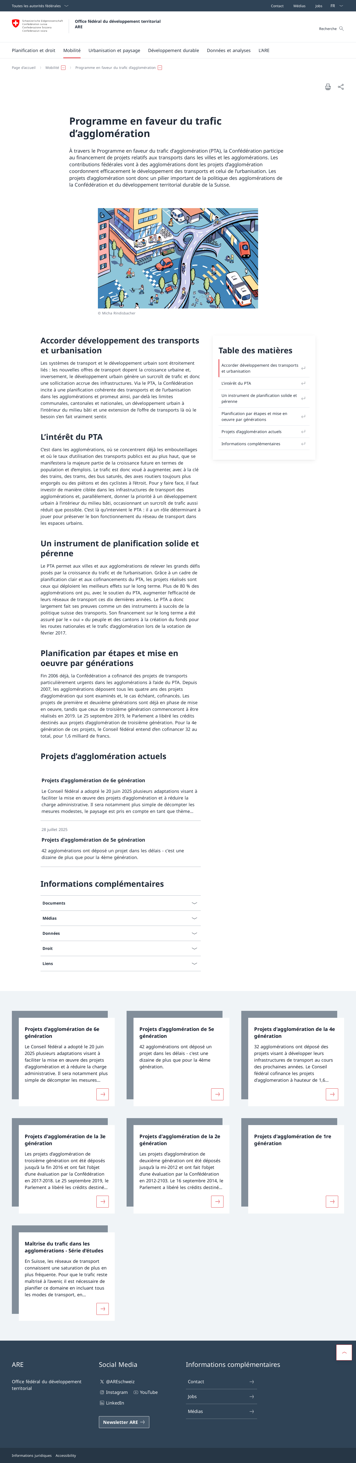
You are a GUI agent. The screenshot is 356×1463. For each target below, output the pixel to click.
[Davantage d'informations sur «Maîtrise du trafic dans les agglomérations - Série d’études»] (102, 1309)
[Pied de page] (178, 1455)
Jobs (221, 1396)
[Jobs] (318, 5)
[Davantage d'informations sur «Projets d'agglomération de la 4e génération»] (332, 1094)
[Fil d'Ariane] (176, 67)
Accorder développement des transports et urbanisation (264, 368)
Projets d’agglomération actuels (264, 432)
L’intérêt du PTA (264, 383)
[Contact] (276, 5)
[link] (121, 796)
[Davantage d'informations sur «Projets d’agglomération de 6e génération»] (102, 1094)
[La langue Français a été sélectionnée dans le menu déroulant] (335, 5)
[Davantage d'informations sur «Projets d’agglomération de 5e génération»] (217, 1094)
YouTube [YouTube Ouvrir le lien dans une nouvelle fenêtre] (145, 1392)
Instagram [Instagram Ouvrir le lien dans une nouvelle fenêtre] (113, 1392)
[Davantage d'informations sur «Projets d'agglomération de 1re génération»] (332, 1202)
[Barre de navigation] (295, 5)
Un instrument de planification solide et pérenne (264, 398)
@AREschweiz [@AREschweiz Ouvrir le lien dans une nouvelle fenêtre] (116, 1382)
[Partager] (340, 87)
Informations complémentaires (264, 444)
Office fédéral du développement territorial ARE (118, 24)
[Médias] (299, 5)
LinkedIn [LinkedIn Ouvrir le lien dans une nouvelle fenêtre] (111, 1403)
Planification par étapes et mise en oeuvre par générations (264, 416)
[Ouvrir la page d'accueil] (87, 26)
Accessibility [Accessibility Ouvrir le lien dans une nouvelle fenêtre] (66, 1455)
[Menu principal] (174, 50)
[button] (33, 50)
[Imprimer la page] (327, 87)
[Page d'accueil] (24, 67)
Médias (221, 1411)
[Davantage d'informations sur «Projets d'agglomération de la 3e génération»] (102, 1202)
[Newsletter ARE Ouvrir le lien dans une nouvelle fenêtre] (124, 1422)
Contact (221, 1382)
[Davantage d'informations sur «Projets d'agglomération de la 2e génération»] (217, 1202)
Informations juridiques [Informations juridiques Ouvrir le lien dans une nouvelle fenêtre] (32, 1455)
